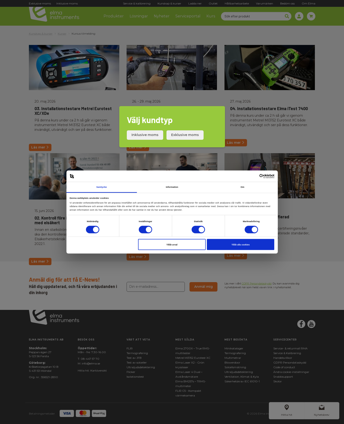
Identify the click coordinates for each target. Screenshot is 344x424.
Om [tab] (242, 187)
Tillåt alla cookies (241, 244)
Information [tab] (172, 187)
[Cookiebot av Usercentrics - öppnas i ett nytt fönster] (253, 176)
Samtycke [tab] (101, 187)
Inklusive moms (144, 135)
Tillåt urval (172, 244)
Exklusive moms (185, 135)
